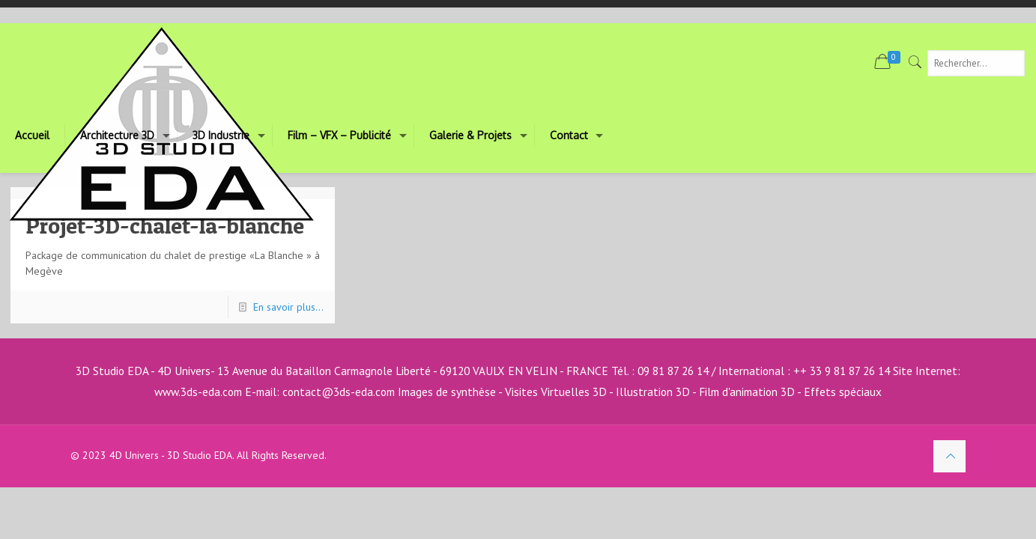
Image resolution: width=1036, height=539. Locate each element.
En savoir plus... (288, 307)
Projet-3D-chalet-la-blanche (164, 225)
